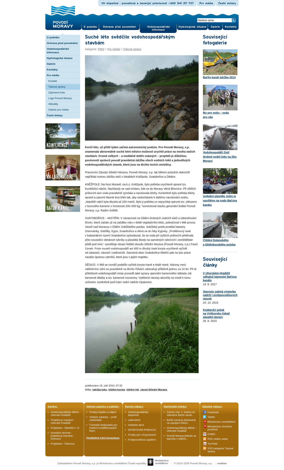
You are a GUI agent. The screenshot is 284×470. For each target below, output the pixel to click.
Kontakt (52, 81)
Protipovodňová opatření (142, 439)
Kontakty (52, 69)
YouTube (212, 443)
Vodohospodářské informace (158, 28)
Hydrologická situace (192, 26)
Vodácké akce (136, 424)
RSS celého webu (217, 438)
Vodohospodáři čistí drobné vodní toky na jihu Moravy (220, 143)
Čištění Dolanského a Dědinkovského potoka (220, 229)
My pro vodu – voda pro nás (220, 102)
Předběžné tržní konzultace (103, 437)
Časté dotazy (227, 3)
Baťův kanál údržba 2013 (220, 64)
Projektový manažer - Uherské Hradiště (63, 421)
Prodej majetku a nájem (102, 412)
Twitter (211, 417)
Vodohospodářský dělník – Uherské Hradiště (182, 429)
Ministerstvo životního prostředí (219, 428)
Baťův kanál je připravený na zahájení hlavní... (181, 421)
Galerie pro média (58, 109)
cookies (222, 463)
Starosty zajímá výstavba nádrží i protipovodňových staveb (220, 295)
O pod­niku (90, 26)
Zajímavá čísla (56, 92)
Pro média (206, 3)
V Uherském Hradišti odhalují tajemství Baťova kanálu (220, 277)
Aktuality (53, 103)
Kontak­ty (231, 26)
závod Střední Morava (153, 389)
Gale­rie (215, 26)
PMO (101, 49)
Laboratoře (134, 419)
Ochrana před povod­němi (119, 26)
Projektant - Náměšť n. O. (65, 427)
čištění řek (132, 389)
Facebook (213, 412)
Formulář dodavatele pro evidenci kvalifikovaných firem (103, 427)
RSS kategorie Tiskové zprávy (220, 450)
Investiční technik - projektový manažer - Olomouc (63, 435)
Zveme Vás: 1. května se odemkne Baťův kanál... (181, 414)
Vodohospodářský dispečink (138, 414)
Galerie (51, 63)
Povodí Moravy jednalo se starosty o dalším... (181, 437)
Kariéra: (52, 406)
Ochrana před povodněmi (62, 43)
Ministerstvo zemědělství (221, 421)
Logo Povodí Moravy (60, 98)
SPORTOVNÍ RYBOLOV (142, 429)
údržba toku (99, 389)
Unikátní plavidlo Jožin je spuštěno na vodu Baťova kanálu (220, 187)
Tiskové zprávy (56, 86)
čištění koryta (116, 389)
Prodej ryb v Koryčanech (142, 434)
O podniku (53, 37)
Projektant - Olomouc (63, 443)
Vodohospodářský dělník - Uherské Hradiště (65, 414)
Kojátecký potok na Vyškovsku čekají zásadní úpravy (216, 313)
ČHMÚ (211, 434)
